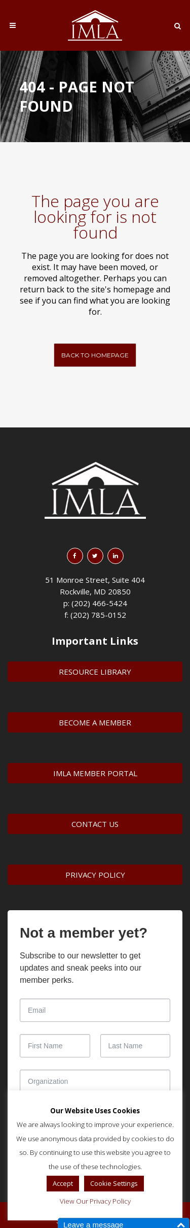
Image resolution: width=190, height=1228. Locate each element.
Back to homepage (95, 355)
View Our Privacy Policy (95, 1201)
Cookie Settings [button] (114, 1183)
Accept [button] (63, 1183)
